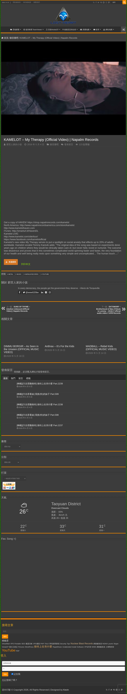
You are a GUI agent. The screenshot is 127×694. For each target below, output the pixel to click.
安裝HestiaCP (52, 30)
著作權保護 (27, 2)
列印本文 (25, 264)
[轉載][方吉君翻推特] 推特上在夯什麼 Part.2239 (40, 383)
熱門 (13, 378)
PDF (17, 651)
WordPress (29, 647)
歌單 (96, 30)
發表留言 (68, 144)
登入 (29, 372)
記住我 (15, 674)
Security (63, 644)
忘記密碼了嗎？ (9, 680)
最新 (5, 378)
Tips (68, 644)
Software (80, 647)
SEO (23, 644)
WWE (94, 647)
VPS (12, 644)
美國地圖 (84, 30)
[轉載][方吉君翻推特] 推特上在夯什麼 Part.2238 (40, 404)
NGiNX (105, 644)
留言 (21, 378)
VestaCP (5, 647)
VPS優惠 (36, 644)
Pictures (21, 647)
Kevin (66, 690)
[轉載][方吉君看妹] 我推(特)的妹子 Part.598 (38, 415)
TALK (47, 644)
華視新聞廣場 (54, 644)
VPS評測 (87, 647)
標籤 (28, 378)
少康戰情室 (110, 647)
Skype (116, 644)
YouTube (45, 274)
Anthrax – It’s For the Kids (59, 346)
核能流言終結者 (69, 30)
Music (19, 274)
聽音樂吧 (14, 38)
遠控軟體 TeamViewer (32, 30)
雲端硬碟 (14, 30)
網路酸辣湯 (97, 644)
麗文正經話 (13, 647)
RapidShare (57, 647)
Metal (11, 274)
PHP (42, 644)
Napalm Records (31, 274)
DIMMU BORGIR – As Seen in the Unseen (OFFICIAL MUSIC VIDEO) (21, 349)
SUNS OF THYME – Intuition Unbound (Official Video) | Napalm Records (18, 309)
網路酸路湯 (101, 647)
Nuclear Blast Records (82, 643)
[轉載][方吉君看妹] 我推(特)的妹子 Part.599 (38, 394)
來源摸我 (11, 262)
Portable (17, 644)
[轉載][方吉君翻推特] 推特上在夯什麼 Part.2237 (40, 425)
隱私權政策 (17, 2)
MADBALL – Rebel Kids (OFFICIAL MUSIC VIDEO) (101, 348)
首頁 (5, 29)
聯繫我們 (37, 2)
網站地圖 (107, 30)
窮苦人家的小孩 (14, 144)
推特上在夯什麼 (43, 646)
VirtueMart (6, 644)
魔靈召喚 (29, 644)
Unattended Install (69, 647)
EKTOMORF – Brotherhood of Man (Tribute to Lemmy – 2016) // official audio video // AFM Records (108, 310)
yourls (110, 644)
